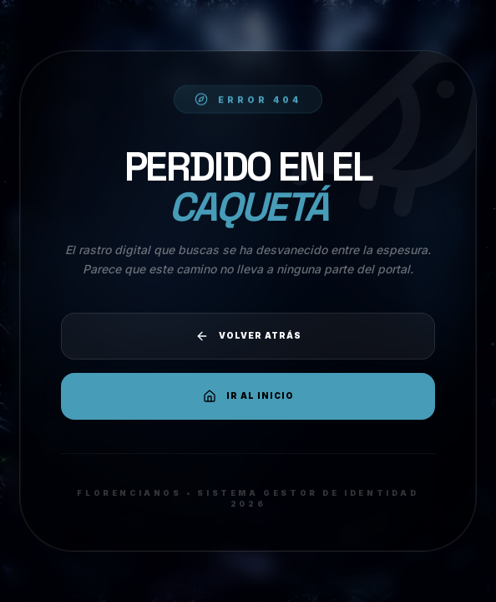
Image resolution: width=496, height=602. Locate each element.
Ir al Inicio (248, 396)
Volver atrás (248, 336)
